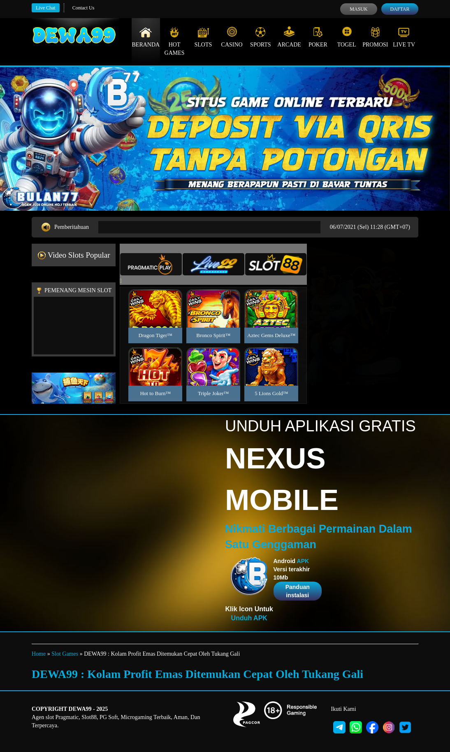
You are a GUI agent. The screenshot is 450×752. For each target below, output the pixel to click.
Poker (318, 37)
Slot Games (64, 654)
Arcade (289, 37)
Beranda (146, 37)
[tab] (151, 264)
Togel (346, 37)
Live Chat (46, 8)
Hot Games (175, 41)
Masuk (358, 9)
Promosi (375, 37)
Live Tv (404, 37)
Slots (203, 37)
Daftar (399, 9)
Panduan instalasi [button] (297, 591)
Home (39, 654)
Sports (260, 37)
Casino (232, 37)
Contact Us (83, 8)
